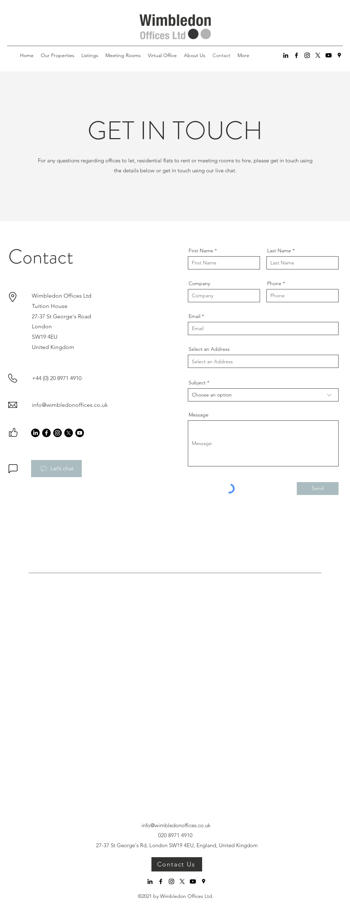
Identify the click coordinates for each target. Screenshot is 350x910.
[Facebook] (296, 55)
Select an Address (209, 349)
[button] (90, 55)
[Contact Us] (176, 864)
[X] (317, 55)
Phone (274, 283)
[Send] (318, 488)
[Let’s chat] (56, 468)
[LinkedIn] (285, 55)
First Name (201, 250)
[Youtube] (328, 55)
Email (194, 316)
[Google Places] (339, 55)
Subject (197, 382)
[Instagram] (307, 55)
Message (199, 414)
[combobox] (263, 361)
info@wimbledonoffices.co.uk (70, 404)
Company (199, 283)
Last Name (279, 250)
